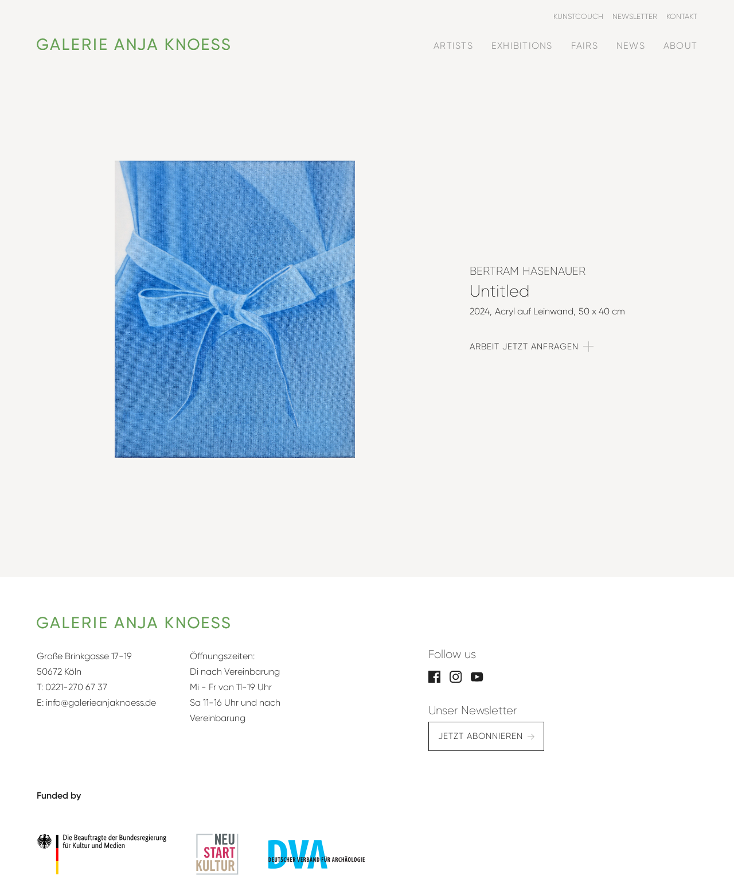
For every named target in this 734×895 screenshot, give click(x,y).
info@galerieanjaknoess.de (101, 702)
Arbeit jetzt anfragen (524, 346)
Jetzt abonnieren (480, 736)
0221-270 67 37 (76, 687)
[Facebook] (434, 676)
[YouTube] (477, 676)
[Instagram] (456, 676)
